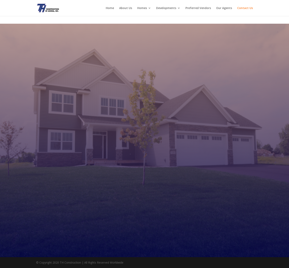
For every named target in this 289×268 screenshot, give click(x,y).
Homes (142, 8)
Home (110, 8)
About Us (125, 8)
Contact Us (245, 8)
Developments (166, 8)
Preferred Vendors (198, 8)
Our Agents (224, 8)
